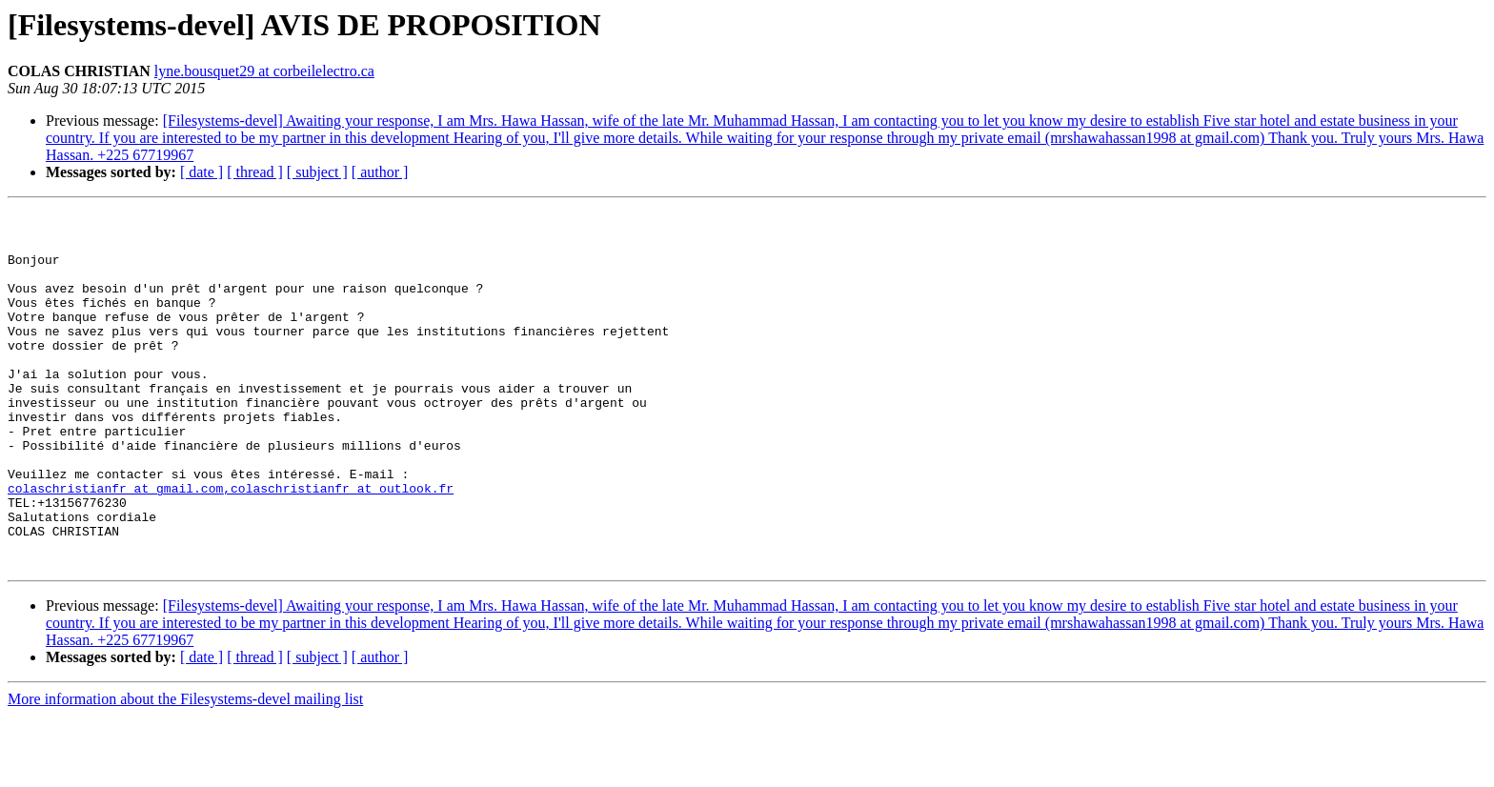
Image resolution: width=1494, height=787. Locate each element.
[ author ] (380, 172)
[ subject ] (317, 172)
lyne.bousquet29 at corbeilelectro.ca (264, 71)
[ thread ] (255, 172)
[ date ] (201, 172)
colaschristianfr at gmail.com (115, 545)
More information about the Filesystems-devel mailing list (185, 770)
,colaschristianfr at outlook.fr (338, 545)
